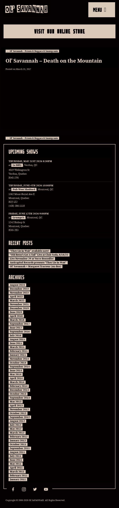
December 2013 (19, 390)
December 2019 (19, 308)
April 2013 (16, 405)
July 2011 (15, 456)
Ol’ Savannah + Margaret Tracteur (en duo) (35, 266)
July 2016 (15, 335)
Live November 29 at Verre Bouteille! (32, 258)
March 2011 (17, 471)
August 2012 (17, 421)
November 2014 (19, 359)
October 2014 (18, 363)
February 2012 (19, 436)
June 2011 (16, 460)
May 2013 (15, 401)
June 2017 (16, 328)
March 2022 (17, 300)
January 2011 (18, 479)
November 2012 (19, 409)
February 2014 (19, 386)
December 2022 (19, 289)
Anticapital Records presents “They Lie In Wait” (38, 262)
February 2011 (19, 475)
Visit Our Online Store (59, 31)
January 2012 (18, 440)
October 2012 (18, 413)
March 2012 (17, 433)
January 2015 (18, 355)
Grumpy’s (18, 217)
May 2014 (15, 374)
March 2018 (17, 320)
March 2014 (17, 382)
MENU (99, 9)
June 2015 (16, 343)
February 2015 (19, 351)
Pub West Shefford (24, 189)
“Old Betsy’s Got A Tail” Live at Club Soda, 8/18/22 (39, 255)
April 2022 (16, 296)
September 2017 (20, 324)
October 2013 (18, 394)
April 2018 (16, 316)
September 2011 (20, 448)
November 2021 (19, 304)
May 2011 (15, 464)
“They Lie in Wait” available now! (29, 251)
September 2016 (20, 331)
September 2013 (20, 398)
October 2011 (18, 444)
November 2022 (19, 293)
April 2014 (16, 378)
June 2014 (16, 370)
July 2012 (15, 425)
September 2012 (20, 417)
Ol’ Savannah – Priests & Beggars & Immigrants (32, 51)
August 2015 (17, 339)
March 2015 (17, 347)
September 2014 (20, 366)
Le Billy (17, 165)
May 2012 (15, 429)
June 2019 (16, 312)
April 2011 (16, 468)
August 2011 (17, 452)
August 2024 (17, 285)
